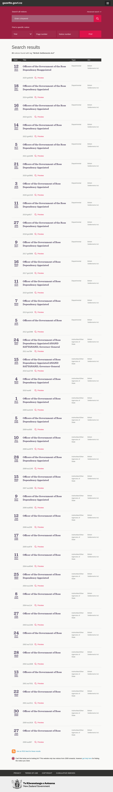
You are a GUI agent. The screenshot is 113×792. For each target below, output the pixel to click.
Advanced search (94, 12)
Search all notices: (19, 12)
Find (90, 34)
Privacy (17, 773)
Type (74, 60)
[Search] (97, 18)
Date (16, 60)
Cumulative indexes (65, 773)
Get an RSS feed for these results (28, 751)
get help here (87, 758)
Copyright (47, 773)
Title (24, 60)
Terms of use (31, 773)
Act (89, 60)
